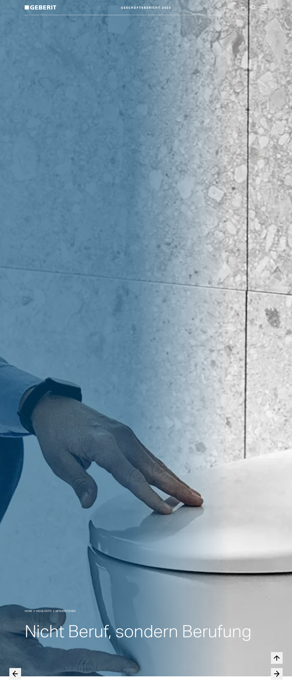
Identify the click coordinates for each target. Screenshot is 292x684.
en (243, 7)
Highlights (44, 611)
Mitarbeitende (66, 611)
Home (28, 611)
